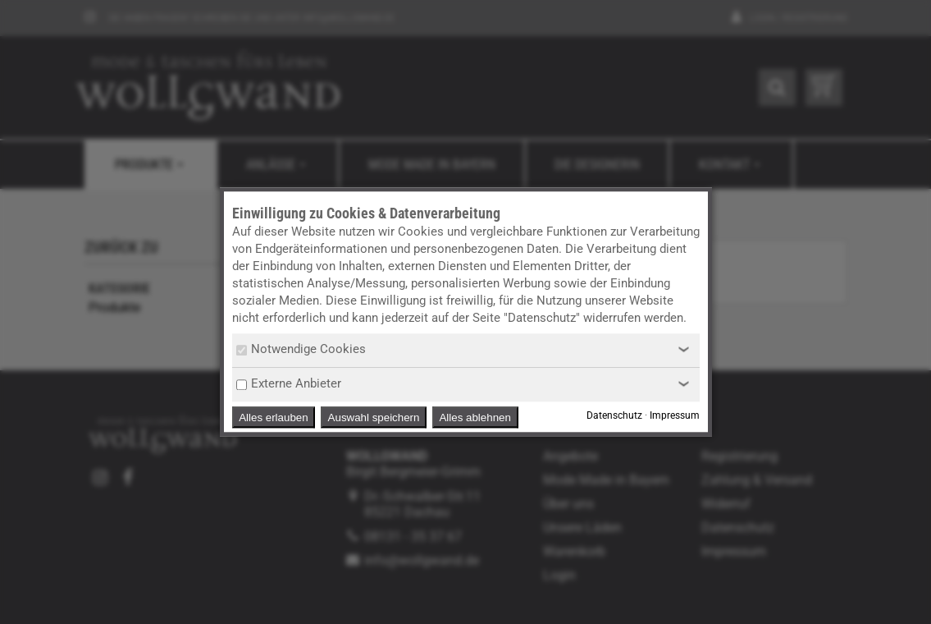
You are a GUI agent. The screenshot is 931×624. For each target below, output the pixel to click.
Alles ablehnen (474, 417)
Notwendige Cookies (301, 349)
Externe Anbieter (288, 383)
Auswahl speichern (374, 417)
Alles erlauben (273, 417)
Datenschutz (614, 416)
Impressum (675, 416)
